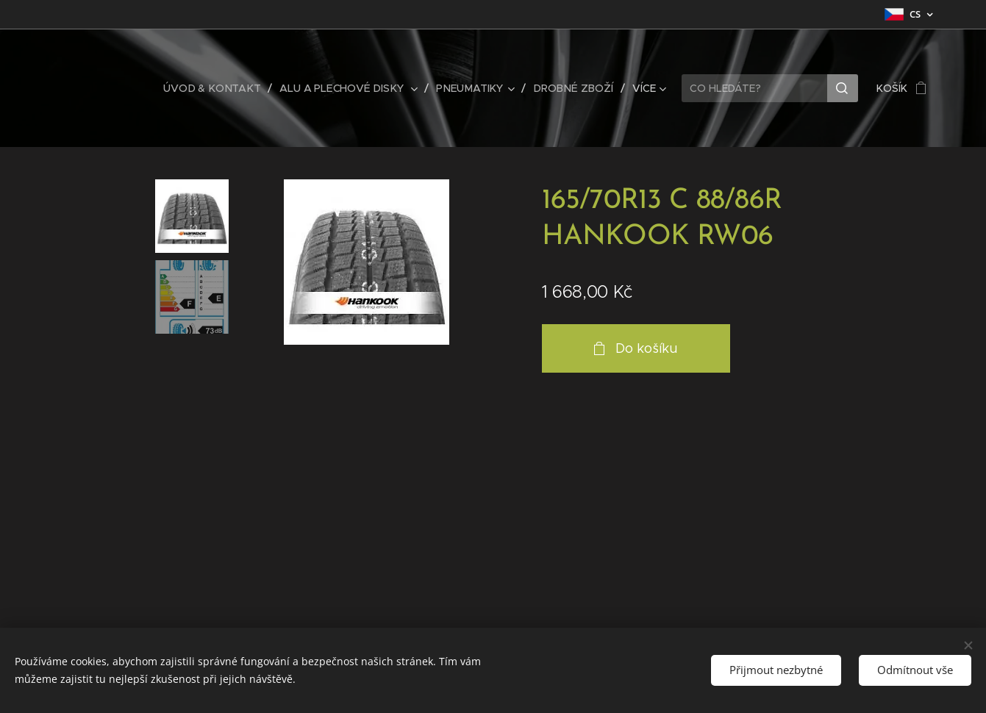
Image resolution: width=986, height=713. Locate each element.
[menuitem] (220, 88)
